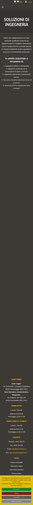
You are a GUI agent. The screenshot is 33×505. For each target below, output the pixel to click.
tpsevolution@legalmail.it (18, 453)
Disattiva (16, 494)
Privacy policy (16, 473)
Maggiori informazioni (16, 502)
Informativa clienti (16, 466)
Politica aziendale (16, 462)
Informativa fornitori (16, 470)
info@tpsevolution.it (19, 449)
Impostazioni (16, 498)
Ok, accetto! (16, 490)
